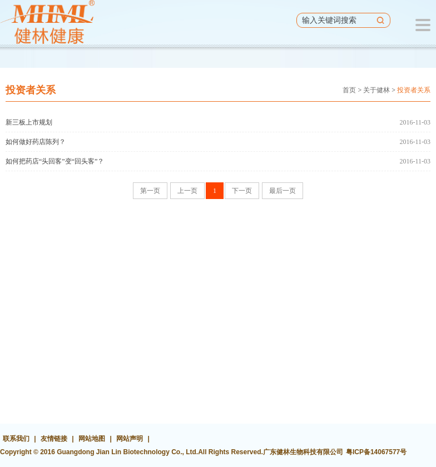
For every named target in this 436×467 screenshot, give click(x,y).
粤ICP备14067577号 (376, 452)
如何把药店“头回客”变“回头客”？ (55, 161)
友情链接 (54, 439)
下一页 (242, 191)
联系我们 (16, 439)
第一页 (150, 191)
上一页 (187, 191)
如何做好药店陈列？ (36, 142)
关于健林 (376, 90)
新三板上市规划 (29, 122)
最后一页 (282, 191)
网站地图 (91, 439)
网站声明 (129, 439)
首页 (349, 90)
